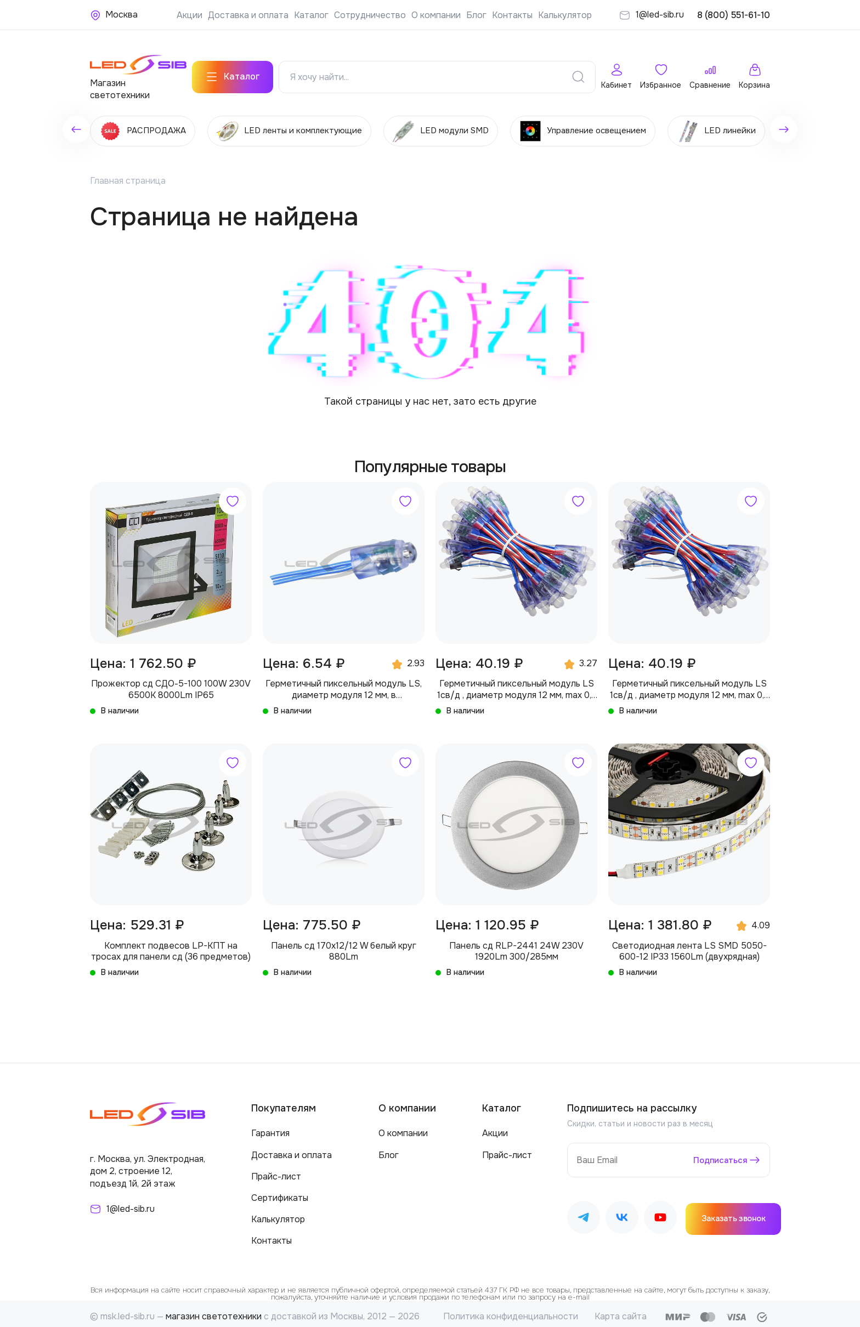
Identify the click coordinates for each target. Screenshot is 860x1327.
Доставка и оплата (248, 15)
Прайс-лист (276, 1170)
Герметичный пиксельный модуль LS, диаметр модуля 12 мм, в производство (343, 683)
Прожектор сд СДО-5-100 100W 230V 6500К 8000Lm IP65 (171, 683)
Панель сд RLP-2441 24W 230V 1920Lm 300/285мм (516, 945)
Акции (189, 15)
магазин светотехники (214, 1309)
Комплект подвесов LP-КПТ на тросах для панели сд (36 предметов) (171, 945)
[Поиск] (578, 71)
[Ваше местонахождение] (114, 15)
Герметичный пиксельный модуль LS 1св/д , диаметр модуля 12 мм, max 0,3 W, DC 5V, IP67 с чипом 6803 (516, 683)
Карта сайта (621, 1309)
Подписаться (718, 1153)
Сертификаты (279, 1191)
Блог (476, 15)
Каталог (311, 15)
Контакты (512, 15)
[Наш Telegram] (583, 1212)
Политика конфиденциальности (510, 1309)
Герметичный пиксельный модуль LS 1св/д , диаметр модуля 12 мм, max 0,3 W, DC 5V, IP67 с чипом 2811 (689, 683)
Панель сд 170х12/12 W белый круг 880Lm (343, 945)
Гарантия (270, 1127)
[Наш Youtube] (660, 1212)
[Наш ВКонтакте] (622, 1212)
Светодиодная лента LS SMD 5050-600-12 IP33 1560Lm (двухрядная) (689, 945)
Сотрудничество (370, 15)
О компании (436, 15)
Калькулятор (565, 15)
